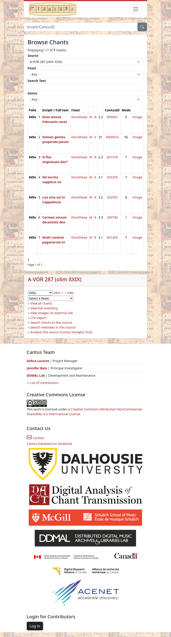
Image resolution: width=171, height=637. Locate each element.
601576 (112, 157)
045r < (58, 293)
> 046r (69, 293)
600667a (112, 137)
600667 (112, 117)
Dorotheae (79, 117)
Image (137, 117)
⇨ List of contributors (43, 383)
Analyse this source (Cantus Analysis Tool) (61, 332)
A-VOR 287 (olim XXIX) (55, 279)
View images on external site (51, 313)
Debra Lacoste (38, 361)
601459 (112, 237)
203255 (112, 177)
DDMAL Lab (36, 375)
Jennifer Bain (37, 368)
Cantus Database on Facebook (49, 443)
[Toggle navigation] (135, 9)
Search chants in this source (51, 322)
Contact (35, 438)
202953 (112, 197)
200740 (112, 217)
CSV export (38, 318)
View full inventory (44, 308)
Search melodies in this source (53, 327)
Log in (35, 626)
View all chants (41, 303)
